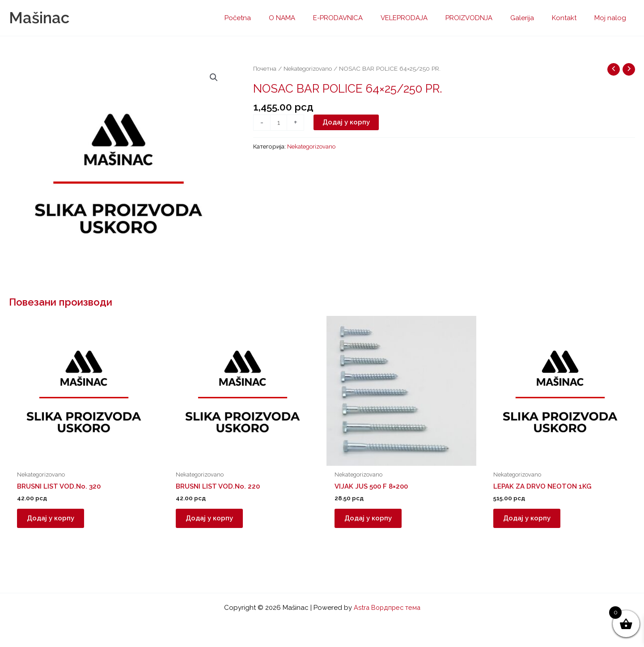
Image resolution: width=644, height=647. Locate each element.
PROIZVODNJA (484, 18)
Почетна (265, 68)
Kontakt (571, 18)
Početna (271, 18)
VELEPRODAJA (424, 18)
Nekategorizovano (309, 68)
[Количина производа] (279, 123)
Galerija (533, 18)
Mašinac (39, 18)
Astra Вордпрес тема (386, 608)
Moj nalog (612, 18)
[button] (213, 78)
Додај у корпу (346, 123)
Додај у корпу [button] (54, 520)
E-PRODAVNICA (362, 18)
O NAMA (311, 18)
